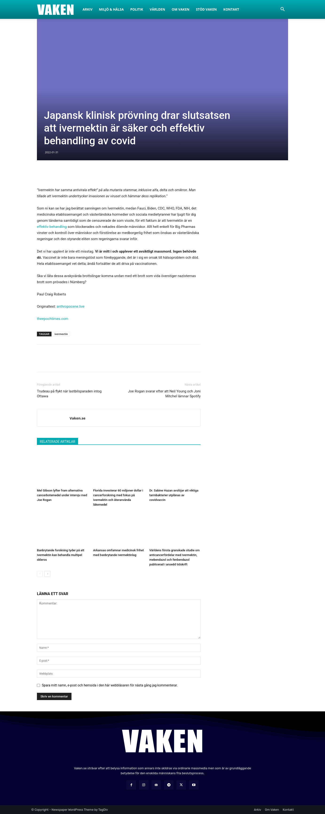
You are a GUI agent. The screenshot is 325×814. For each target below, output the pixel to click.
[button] (282, 10)
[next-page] (47, 574)
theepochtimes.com (52, 319)
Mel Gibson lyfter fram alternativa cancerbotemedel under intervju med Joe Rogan (62, 495)
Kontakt (231, 9)
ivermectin (61, 334)
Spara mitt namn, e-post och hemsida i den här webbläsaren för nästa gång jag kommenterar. (110, 685)
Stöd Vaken (206, 9)
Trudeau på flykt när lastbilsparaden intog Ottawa (69, 393)
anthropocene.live (71, 306)
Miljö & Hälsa (111, 9)
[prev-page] (40, 574)
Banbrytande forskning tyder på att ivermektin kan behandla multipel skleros (60, 554)
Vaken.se (77, 418)
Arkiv (87, 9)
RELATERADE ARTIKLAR (57, 441)
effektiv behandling (52, 227)
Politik (136, 9)
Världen (157, 9)
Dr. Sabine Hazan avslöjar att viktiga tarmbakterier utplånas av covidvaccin (173, 495)
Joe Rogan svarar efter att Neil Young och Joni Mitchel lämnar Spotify (164, 393)
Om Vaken (180, 9)
